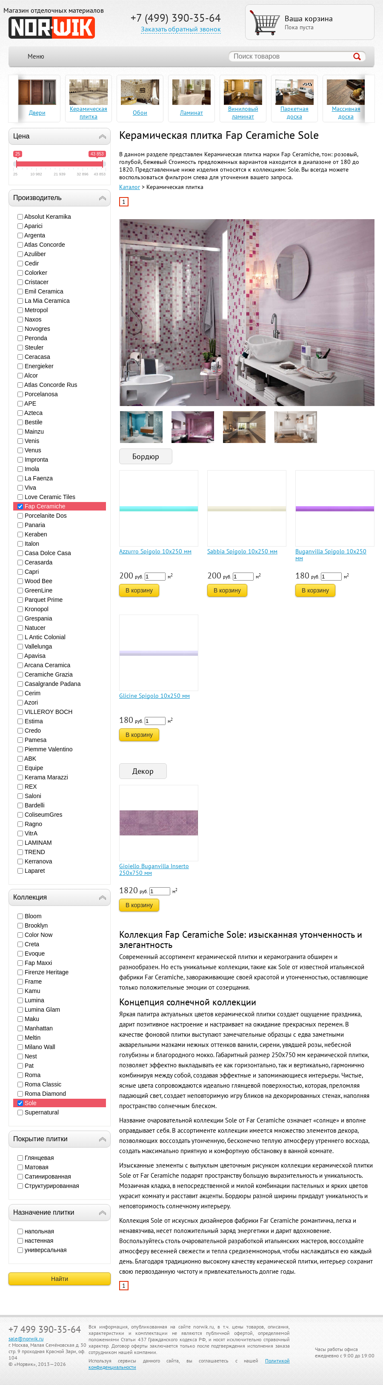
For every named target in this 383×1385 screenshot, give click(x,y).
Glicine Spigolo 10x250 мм (154, 695)
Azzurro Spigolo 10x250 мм (155, 551)
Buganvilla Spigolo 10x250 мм (330, 554)
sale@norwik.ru (26, 1338)
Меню (36, 56)
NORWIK (52, 28)
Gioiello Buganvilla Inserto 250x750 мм (154, 869)
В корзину (139, 590)
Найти (59, 1278)
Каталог (129, 187)
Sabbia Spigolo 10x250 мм (242, 551)
